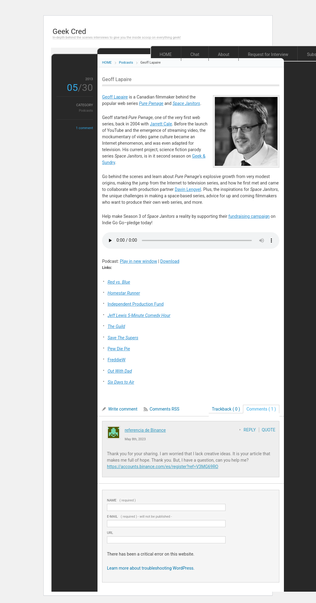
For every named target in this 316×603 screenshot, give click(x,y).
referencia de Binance (145, 430)
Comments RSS (164, 409)
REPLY (250, 429)
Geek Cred (69, 31)
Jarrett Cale (161, 123)
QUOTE (268, 429)
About (223, 54)
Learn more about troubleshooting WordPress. (151, 568)
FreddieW (117, 359)
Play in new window (138, 261)
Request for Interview (268, 54)
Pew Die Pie (119, 348)
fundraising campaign (249, 216)
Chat (194, 54)
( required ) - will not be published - (139, 517)
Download (169, 261)
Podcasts (126, 63)
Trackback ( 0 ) (226, 409)
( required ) (121, 500)
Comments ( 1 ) (261, 409)
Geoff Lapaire (115, 97)
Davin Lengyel (188, 189)
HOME (166, 54)
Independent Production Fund (136, 304)
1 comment (84, 128)
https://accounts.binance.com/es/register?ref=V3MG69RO (162, 466)
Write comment (123, 409)
